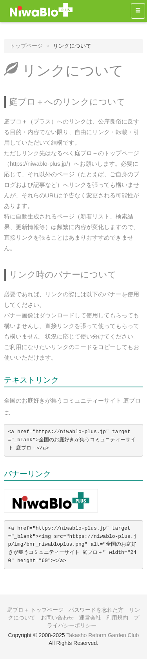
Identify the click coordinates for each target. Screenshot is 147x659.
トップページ (26, 46)
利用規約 (117, 617)
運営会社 (90, 617)
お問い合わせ (57, 617)
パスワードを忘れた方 (96, 610)
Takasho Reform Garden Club (102, 635)
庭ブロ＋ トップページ (35, 610)
